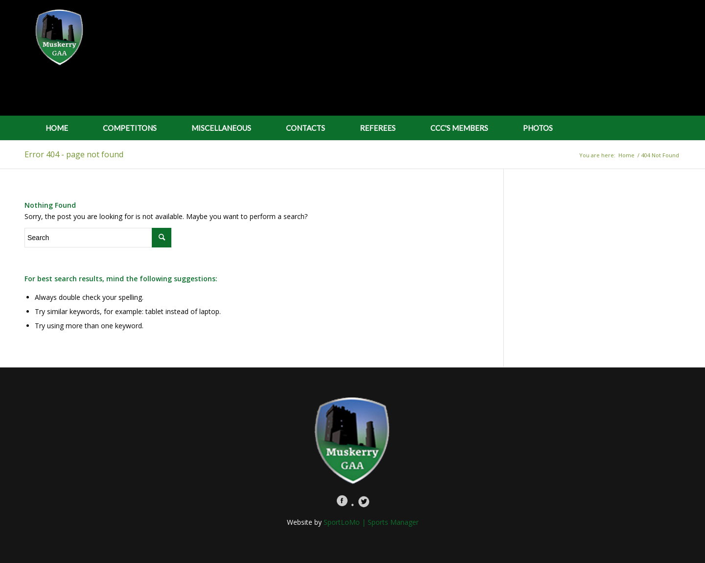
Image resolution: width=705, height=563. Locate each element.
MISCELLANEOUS (221, 127)
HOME (57, 127)
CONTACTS (305, 127)
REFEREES (378, 127)
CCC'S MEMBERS (459, 127)
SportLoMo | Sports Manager (371, 522)
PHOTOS (538, 127)
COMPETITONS (130, 127)
